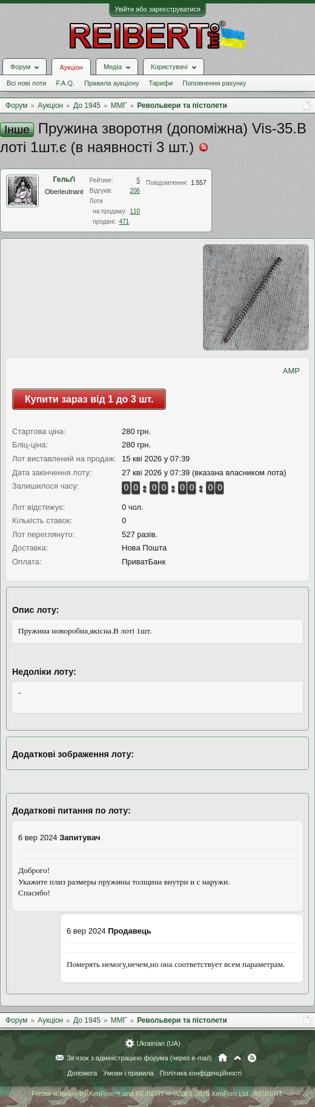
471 (124, 221)
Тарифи (161, 83)
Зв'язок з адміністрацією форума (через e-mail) (139, 1058)
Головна (222, 1058)
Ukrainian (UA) (158, 1043)
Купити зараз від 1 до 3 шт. (89, 399)
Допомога (82, 1073)
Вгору (237, 1058)
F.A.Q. (65, 83)
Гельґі (64, 179)
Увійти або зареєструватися (157, 9)
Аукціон (70, 67)
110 (135, 211)
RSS (252, 1058)
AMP (291, 370)
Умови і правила (128, 1073)
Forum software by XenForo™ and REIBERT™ (157, 1093)
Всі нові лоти (26, 83)
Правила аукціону (111, 83)
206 (135, 190)
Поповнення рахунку (214, 83)
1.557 (198, 182)
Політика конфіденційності (201, 1073)
